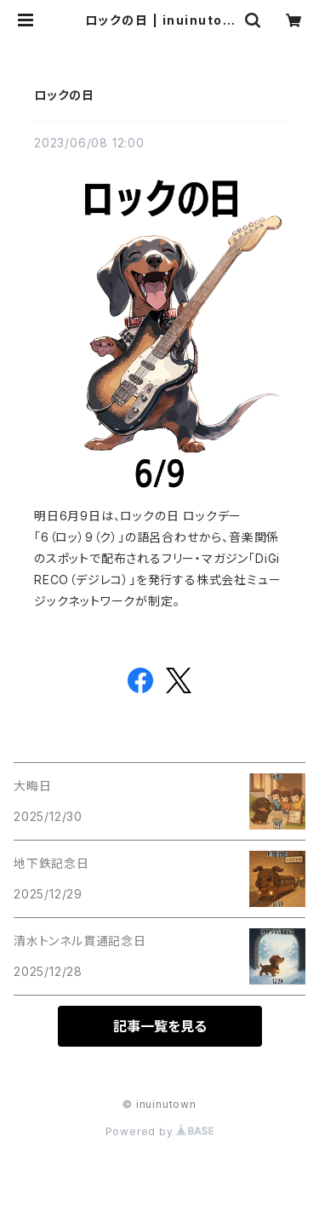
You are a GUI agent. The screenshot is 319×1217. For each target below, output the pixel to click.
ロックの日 (64, 95)
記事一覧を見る (160, 1026)
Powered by (159, 1131)
